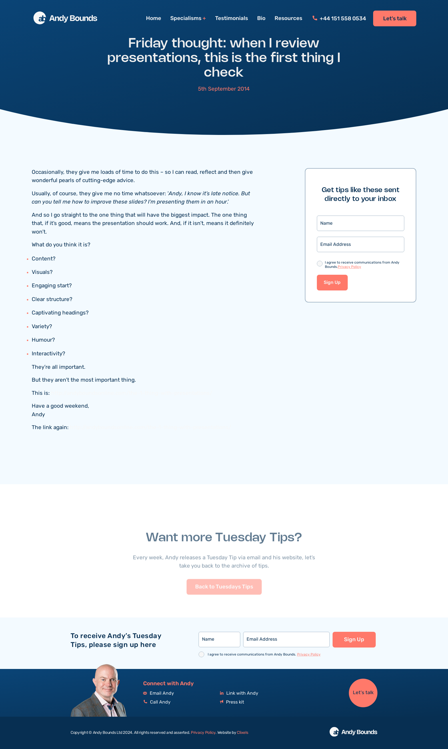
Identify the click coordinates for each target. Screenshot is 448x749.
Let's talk (395, 18)
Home (153, 18)
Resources (288, 18)
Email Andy (158, 693)
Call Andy (157, 702)
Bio (261, 18)
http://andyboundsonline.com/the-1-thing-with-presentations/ (131, 393)
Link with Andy (239, 693)
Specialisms (185, 18)
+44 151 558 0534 (339, 18)
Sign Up (332, 282)
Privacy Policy (349, 267)
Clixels (242, 733)
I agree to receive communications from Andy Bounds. (362, 265)
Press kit (232, 702)
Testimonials (231, 18)
